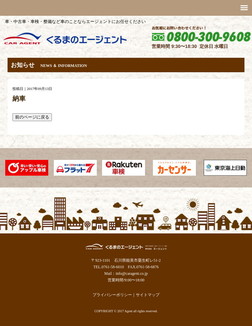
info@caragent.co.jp (132, 273)
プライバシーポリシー (112, 295)
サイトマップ (147, 295)
